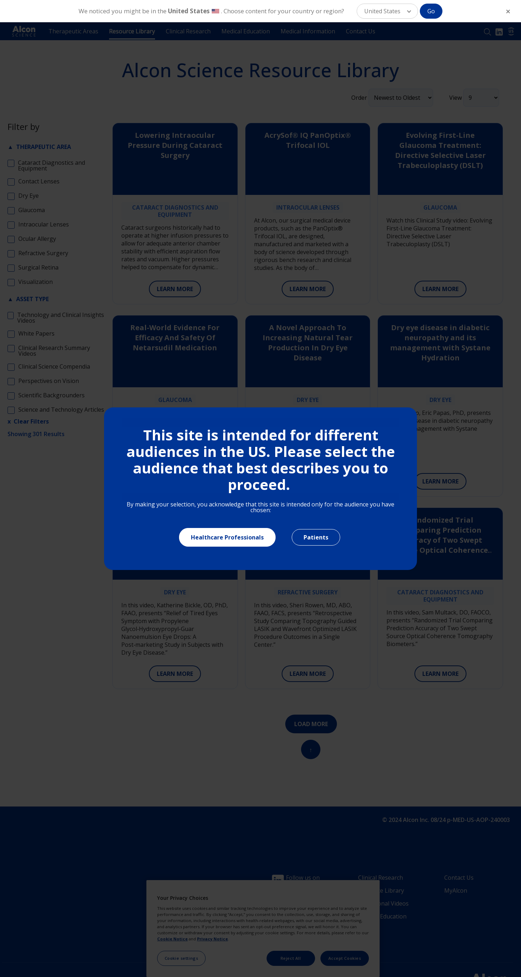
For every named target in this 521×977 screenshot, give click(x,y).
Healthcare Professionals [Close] (227, 537)
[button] (387, 11)
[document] (260, 488)
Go (431, 11)
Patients (316, 537)
